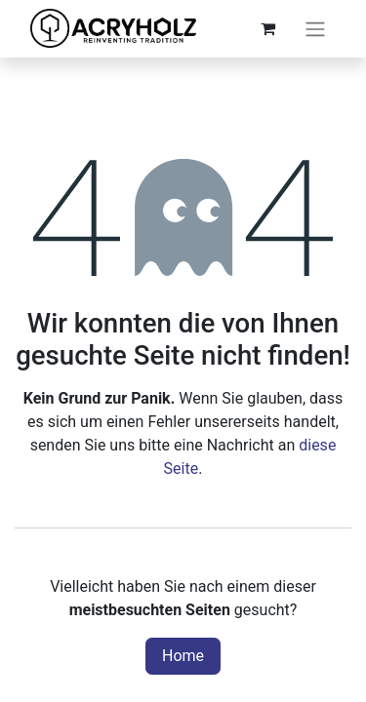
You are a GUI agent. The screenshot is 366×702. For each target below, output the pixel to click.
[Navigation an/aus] (315, 29)
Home (183, 655)
